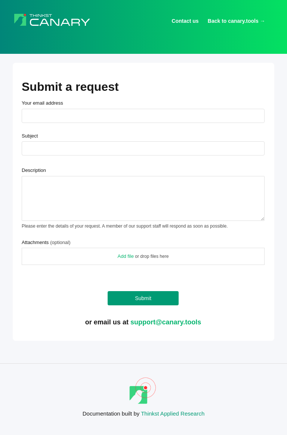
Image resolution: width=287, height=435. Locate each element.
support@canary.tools (165, 322)
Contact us (185, 21)
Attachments (46, 242)
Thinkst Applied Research (172, 413)
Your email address (42, 103)
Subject (30, 136)
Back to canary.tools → (236, 21)
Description (34, 170)
